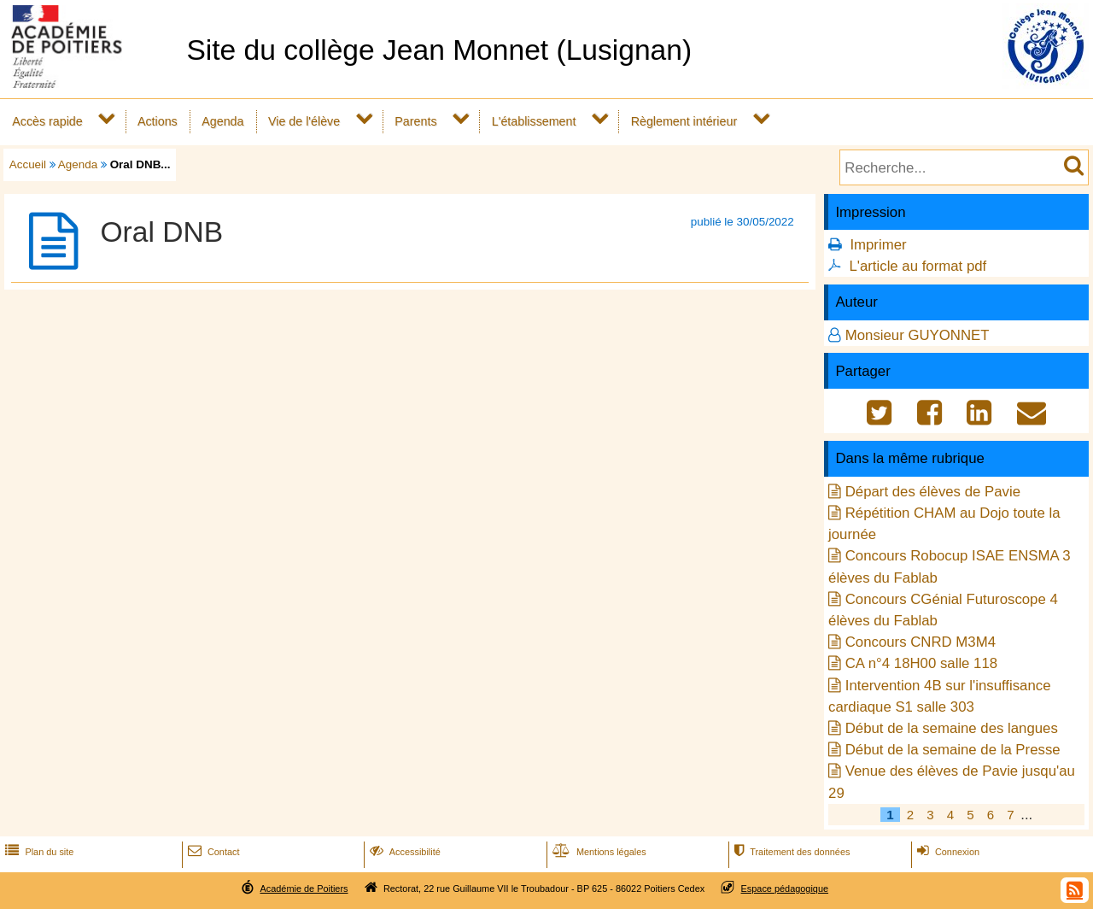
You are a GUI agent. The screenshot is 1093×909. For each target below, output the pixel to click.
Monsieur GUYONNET (917, 335)
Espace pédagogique (785, 888)
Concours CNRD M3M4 (920, 642)
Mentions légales (597, 852)
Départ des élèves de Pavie (932, 492)
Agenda (222, 121)
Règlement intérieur (684, 121)
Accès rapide (47, 121)
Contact (212, 852)
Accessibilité (403, 852)
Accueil (27, 164)
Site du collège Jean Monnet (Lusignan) (439, 50)
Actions (157, 121)
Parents (415, 121)
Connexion (946, 852)
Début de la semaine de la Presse (953, 750)
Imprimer (878, 245)
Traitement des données (790, 852)
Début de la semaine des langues (951, 728)
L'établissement (534, 121)
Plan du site (37, 852)
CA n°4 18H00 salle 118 (921, 663)
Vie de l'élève (304, 121)
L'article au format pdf (917, 266)
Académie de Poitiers (304, 888)
